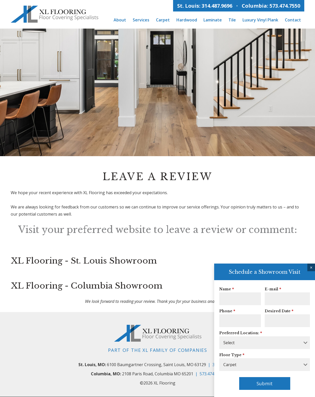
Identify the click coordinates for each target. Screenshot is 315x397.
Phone (225, 311)
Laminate (212, 20)
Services (141, 20)
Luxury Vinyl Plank (260, 20)
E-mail (271, 289)
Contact (293, 20)
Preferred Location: (239, 333)
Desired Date (277, 311)
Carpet (163, 20)
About (120, 20)
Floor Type (230, 355)
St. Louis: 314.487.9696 (204, 5)
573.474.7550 (212, 374)
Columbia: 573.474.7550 (271, 5)
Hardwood (186, 20)
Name (225, 289)
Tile (232, 20)
